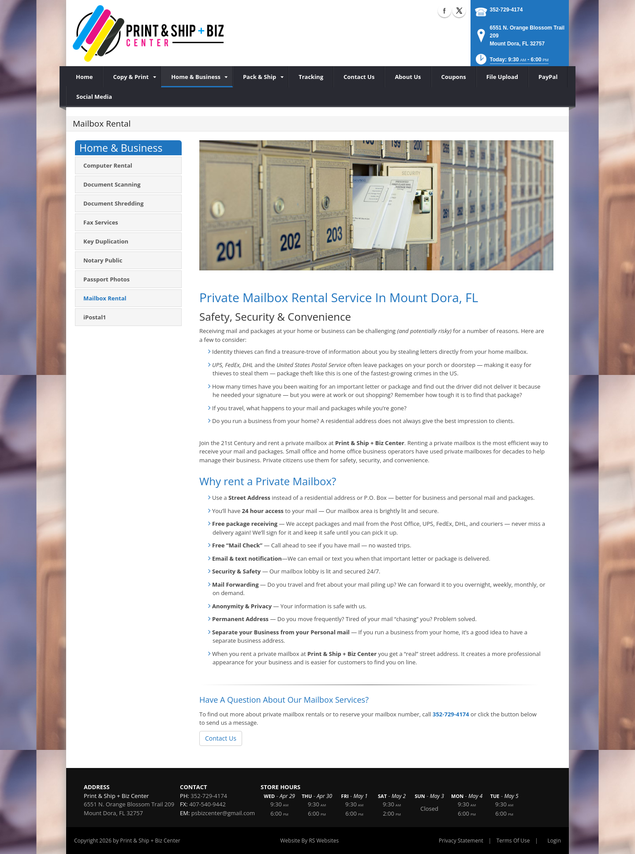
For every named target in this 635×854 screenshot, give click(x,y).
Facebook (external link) (444, 10)
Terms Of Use (513, 840)
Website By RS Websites (309, 840)
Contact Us (220, 738)
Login (554, 840)
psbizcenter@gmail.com (223, 813)
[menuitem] (132, 76)
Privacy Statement (461, 840)
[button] (511, 61)
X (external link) (459, 10)
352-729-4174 (506, 10)
